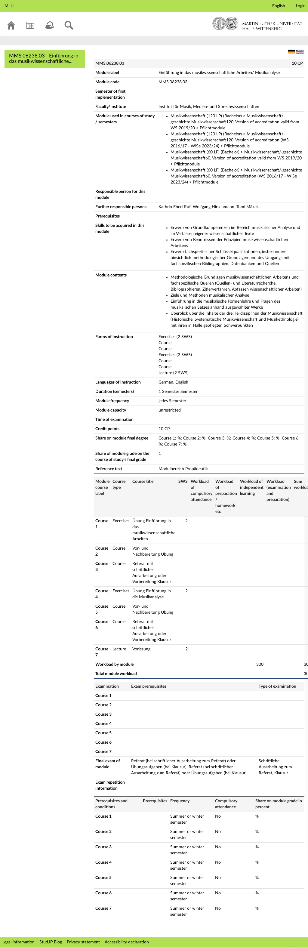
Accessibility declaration (127, 942)
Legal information (18, 942)
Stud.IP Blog (50, 942)
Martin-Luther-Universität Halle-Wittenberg (257, 23)
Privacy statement (83, 942)
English (278, 6)
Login (301, 6)
